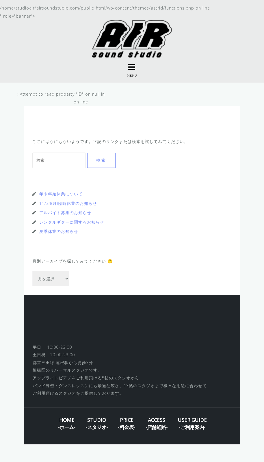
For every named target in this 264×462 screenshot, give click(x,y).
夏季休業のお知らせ (58, 231)
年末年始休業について (61, 193)
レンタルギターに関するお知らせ (71, 222)
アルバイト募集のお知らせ (65, 212)
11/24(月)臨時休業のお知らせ (68, 203)
